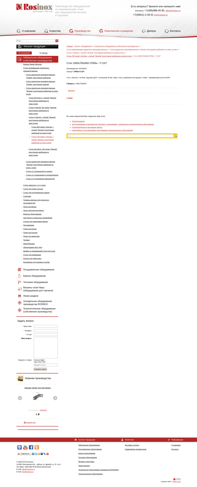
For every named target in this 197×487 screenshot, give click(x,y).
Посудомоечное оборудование (90, 449)
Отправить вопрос (40, 369)
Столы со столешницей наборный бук (40, 179)
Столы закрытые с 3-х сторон (34, 185)
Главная (69, 46)
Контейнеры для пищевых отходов (36, 262)
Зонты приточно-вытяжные (33, 210)
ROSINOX (43, 410)
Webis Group (177, 481)
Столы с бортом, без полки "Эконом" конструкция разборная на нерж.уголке (43, 111)
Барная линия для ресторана (38, 388)
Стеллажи (27, 196)
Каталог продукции (34, 46)
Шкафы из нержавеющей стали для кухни (39, 251)
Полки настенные (30, 229)
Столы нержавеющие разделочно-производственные (36, 69)
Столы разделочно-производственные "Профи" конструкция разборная (40, 76)
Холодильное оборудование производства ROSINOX (98, 470)
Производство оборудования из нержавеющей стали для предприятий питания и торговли (53, 9)
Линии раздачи (84, 466)
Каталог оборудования (83, 46)
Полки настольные (30, 233)
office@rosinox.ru (173, 11)
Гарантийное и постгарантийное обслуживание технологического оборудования (102, 130)
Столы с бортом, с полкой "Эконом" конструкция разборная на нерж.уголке (42, 120)
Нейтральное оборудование (89, 445)
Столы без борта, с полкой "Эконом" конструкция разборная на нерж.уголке (42, 101)
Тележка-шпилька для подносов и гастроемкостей (36, 201)
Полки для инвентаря (31, 236)
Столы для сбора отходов (33, 189)
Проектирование (78, 121)
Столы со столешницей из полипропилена (42, 175)
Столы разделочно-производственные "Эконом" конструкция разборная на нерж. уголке (42, 91)
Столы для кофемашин (32, 255)
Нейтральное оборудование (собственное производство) (116, 46)
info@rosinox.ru (161, 15)
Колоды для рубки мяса (32, 259)
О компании (175, 445)
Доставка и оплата (132, 445)
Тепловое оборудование (87, 458)
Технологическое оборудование (90, 474)
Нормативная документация (135, 449)
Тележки (26, 240)
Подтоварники (28, 225)
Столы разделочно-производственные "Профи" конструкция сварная (40, 83)
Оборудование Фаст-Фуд (32, 247)
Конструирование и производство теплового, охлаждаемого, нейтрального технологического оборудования (113, 124)
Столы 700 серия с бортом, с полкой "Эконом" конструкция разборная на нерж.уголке (42, 140)
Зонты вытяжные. (30, 207)
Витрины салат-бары (86, 462)
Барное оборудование (86, 453)
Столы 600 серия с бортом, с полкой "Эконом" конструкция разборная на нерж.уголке (42, 130)
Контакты (175, 449)
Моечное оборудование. (32, 214)
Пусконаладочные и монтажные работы (87, 127)
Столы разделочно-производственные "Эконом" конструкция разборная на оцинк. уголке (40, 165)
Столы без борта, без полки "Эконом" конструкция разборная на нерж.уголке (43, 152)
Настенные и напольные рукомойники (37, 218)
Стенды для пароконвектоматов (35, 222)
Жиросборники (29, 244)
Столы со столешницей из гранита (39, 171)
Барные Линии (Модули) (32, 64)
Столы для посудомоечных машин (36, 193)
